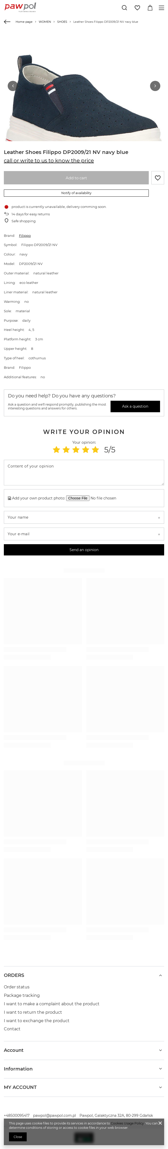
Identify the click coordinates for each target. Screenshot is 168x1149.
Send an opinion (84, 550)
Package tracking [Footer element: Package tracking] (22, 995)
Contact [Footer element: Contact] (12, 1029)
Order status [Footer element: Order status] (16, 987)
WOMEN (45, 22)
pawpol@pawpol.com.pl (54, 1115)
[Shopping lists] (137, 8)
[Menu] (162, 8)
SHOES (62, 22)
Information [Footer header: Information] (18, 1069)
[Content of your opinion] (84, 472)
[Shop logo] (20, 8)
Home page (24, 22)
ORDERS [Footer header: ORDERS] (14, 975)
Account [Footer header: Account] (14, 1050)
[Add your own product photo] (105, 498)
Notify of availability (76, 193)
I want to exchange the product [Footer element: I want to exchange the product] (37, 1020)
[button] (13, 86)
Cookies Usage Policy (127, 1123)
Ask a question (135, 406)
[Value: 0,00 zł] (150, 8)
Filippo (25, 235)
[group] (84, 111)
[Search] (124, 7)
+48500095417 (16, 1115)
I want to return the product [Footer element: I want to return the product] (33, 1012)
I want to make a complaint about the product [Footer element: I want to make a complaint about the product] (52, 1003)
